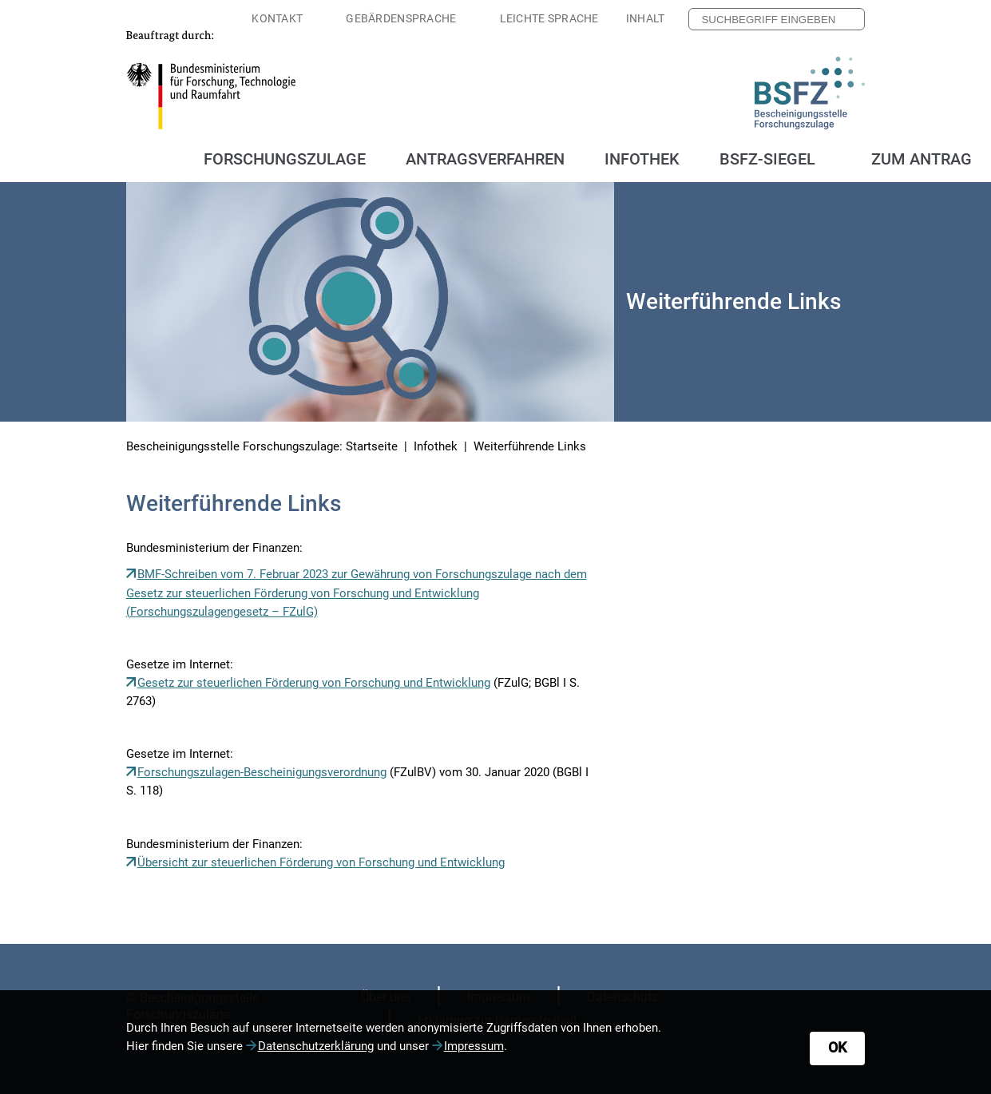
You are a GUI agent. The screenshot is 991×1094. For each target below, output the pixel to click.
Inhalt (645, 18)
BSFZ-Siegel (767, 158)
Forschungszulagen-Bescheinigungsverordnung (261, 772)
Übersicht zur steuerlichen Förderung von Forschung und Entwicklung (321, 862)
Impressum (474, 1046)
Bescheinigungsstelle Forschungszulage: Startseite (262, 446)
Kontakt (277, 18)
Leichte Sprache (549, 18)
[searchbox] (776, 19)
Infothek (436, 446)
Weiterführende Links (530, 446)
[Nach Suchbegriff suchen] (848, 19)
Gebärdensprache (401, 18)
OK (837, 1047)
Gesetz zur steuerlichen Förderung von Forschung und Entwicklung (313, 683)
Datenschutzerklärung (316, 1046)
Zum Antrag (921, 158)
